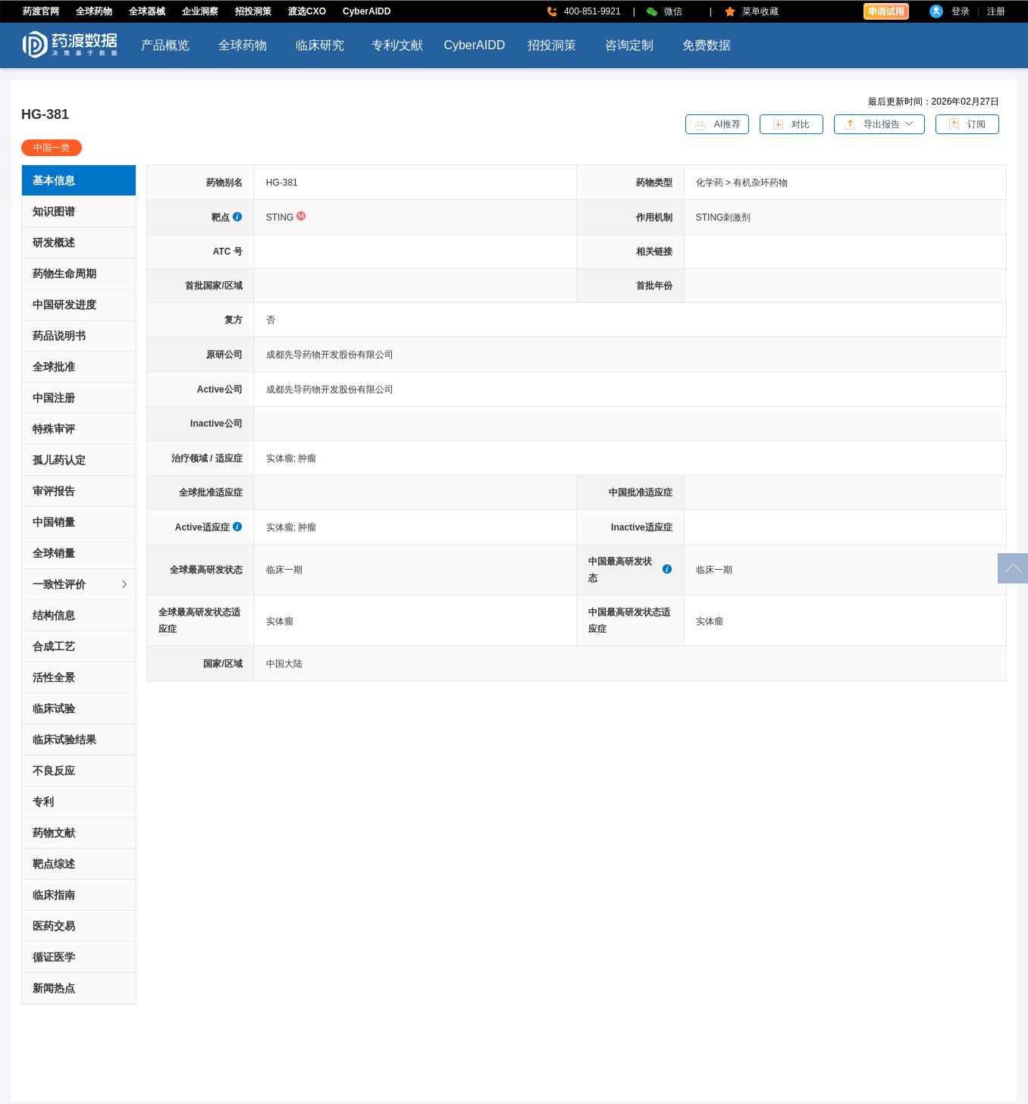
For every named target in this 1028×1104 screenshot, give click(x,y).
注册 (996, 11)
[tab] (79, 584)
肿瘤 (307, 458)
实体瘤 (282, 458)
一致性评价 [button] (81, 584)
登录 (960, 11)
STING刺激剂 (723, 217)
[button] (879, 123)
